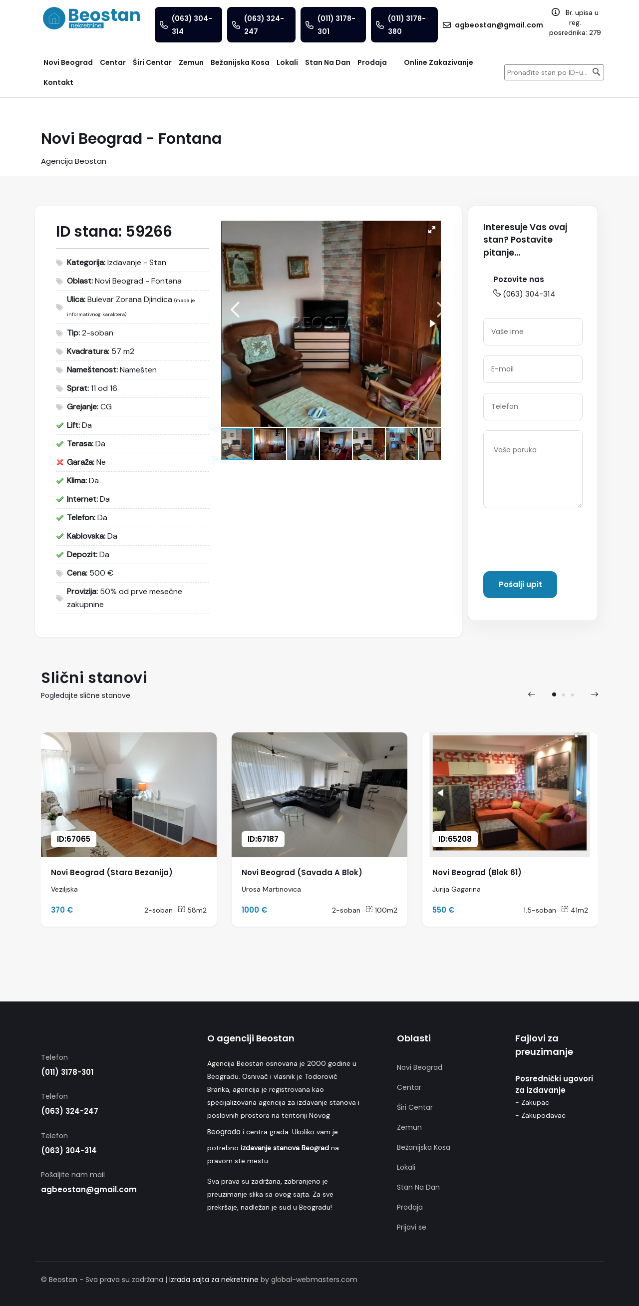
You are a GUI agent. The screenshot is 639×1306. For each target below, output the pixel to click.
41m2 (574, 910)
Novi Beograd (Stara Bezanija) (112, 872)
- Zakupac (532, 1102)
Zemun (409, 1127)
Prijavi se (411, 1227)
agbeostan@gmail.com (89, 1189)
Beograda (224, 1132)
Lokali (406, 1167)
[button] (432, 230)
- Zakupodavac (540, 1115)
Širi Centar (415, 1107)
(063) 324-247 (69, 1111)
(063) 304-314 (524, 294)
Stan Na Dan (418, 1187)
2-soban (158, 910)
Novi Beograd (419, 1067)
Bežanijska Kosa (423, 1147)
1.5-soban (540, 910)
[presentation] (559, 541)
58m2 (192, 910)
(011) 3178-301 (67, 1072)
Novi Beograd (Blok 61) (477, 872)
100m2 (381, 910)
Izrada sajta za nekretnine (214, 1280)
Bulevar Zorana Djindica (129, 299)
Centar (409, 1087)
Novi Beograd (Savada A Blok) (302, 872)
